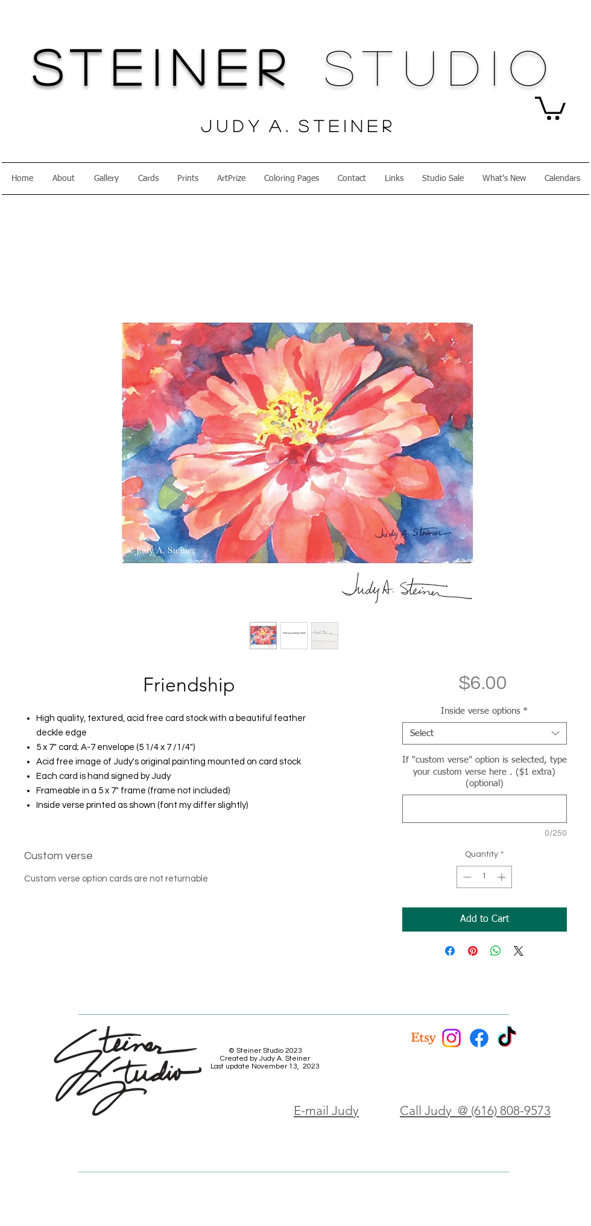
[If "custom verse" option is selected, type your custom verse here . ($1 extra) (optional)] (484, 809)
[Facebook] (479, 1038)
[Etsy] (423, 1038)
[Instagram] (451, 1038)
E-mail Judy (326, 1110)
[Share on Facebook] (450, 951)
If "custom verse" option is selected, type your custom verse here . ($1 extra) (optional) (484, 771)
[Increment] (502, 877)
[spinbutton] (484, 877)
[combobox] (484, 733)
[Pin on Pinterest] (473, 951)
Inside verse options (484, 711)
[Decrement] (465, 877)
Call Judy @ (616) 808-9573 (475, 1110)
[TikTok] (507, 1038)
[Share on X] (518, 951)
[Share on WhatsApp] (495, 951)
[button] (550, 107)
